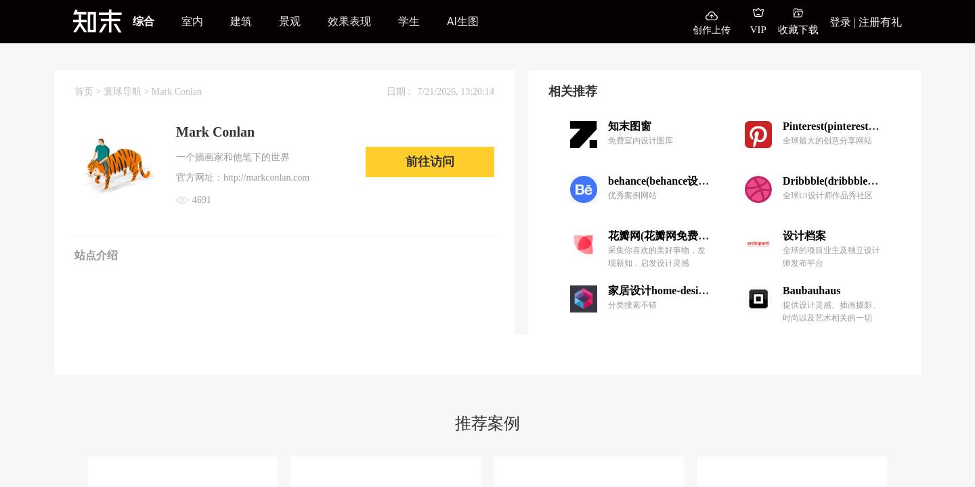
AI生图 (463, 21)
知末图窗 (629, 126)
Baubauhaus (811, 290)
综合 (143, 21)
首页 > (89, 92)
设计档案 (804, 235)
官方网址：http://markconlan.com (242, 177)
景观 (290, 21)
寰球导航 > (128, 92)
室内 (192, 21)
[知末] (97, 21)
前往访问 (430, 161)
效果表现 (349, 21)
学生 (409, 21)
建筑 (241, 21)
